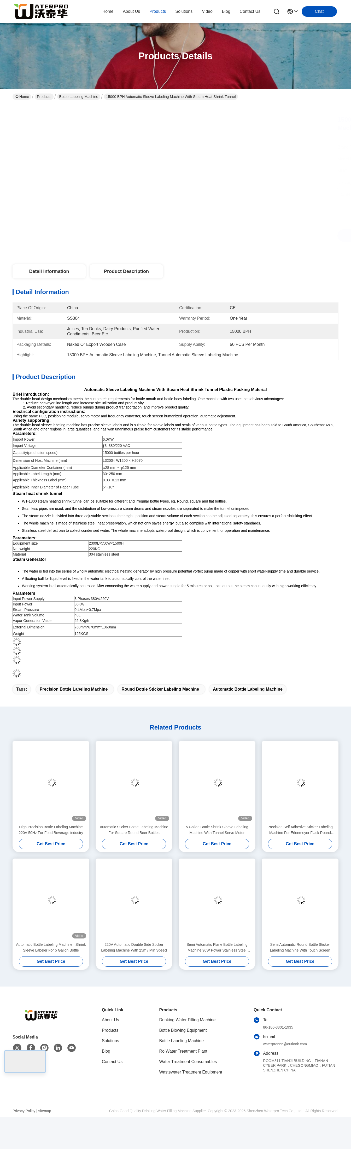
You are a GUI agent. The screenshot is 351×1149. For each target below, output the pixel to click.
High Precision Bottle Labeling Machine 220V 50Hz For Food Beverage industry (51, 830)
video (207, 11)
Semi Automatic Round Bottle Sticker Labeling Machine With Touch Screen (300, 947)
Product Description (126, 271)
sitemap (44, 1111)
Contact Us (112, 1061)
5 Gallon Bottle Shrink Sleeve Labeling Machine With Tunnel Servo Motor (217, 830)
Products (44, 97)
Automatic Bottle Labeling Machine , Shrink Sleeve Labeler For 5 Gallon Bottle (51, 947)
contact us (250, 11)
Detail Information (49, 271)
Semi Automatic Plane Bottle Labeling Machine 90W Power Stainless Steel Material (216, 947)
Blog (106, 1051)
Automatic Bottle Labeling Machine (248, 689)
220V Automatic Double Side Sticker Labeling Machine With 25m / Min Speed (134, 947)
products (157, 11)
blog (226, 11)
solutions (183, 11)
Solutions (110, 1041)
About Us (110, 1020)
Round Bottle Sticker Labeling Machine (160, 689)
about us (131, 11)
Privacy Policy (24, 1111)
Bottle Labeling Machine (78, 97)
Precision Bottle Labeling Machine (74, 689)
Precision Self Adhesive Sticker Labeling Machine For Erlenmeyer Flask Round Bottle (300, 830)
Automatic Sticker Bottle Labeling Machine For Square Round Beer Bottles (134, 830)
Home (108, 11)
